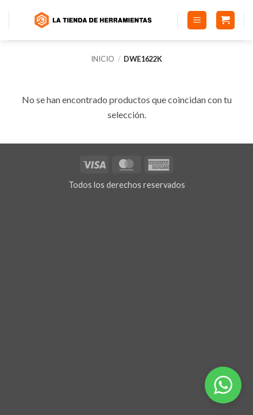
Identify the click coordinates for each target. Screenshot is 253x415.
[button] (196, 20)
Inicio (102, 58)
